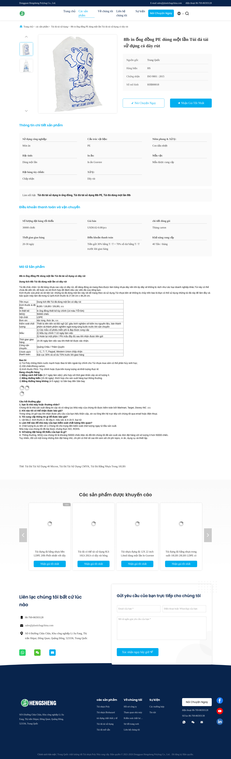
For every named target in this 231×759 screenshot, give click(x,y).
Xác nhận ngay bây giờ (137, 652)
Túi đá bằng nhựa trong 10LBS (108, 466)
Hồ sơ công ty (130, 706)
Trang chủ (69, 11)
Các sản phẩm (83, 13)
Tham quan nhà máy (133, 712)
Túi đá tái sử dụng (59, 26)
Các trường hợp (157, 706)
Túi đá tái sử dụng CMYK (74, 466)
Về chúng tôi (105, 11)
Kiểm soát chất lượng (133, 718)
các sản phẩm (42, 26)
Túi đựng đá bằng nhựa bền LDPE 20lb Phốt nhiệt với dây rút (50, 555)
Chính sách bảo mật (47, 754)
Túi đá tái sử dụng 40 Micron (41, 466)
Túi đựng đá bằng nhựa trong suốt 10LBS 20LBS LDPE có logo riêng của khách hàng (181, 555)
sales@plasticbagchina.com (39, 625)
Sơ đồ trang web (131, 724)
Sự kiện (140, 11)
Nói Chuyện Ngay (161, 13)
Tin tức (153, 712)
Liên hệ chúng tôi (121, 13)
